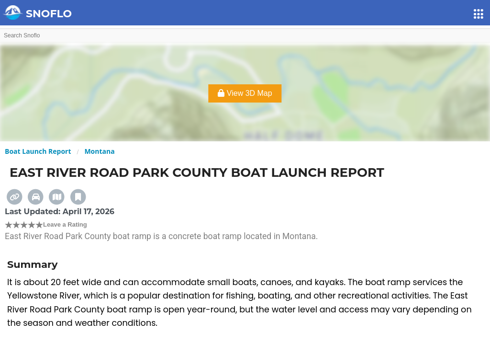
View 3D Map (245, 93)
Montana (99, 151)
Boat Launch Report (38, 151)
